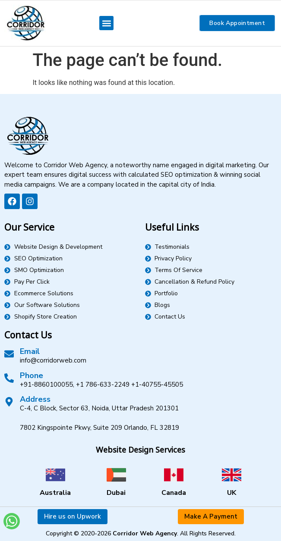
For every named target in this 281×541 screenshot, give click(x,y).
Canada (173, 492)
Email (30, 351)
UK (231, 492)
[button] (106, 23)
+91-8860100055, (47, 384)
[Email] (9, 354)
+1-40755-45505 (157, 384)
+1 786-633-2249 (102, 384)
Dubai (116, 492)
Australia (55, 492)
